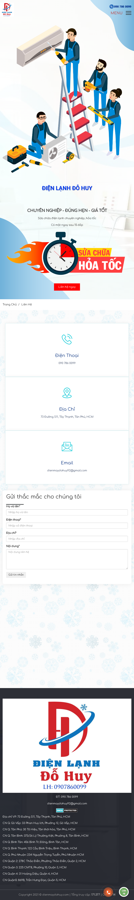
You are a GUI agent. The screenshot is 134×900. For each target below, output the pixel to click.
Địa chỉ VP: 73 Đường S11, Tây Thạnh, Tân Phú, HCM (36, 816)
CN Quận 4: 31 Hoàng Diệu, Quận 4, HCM (30, 873)
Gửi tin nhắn (16, 574)
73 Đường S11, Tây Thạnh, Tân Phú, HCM (67, 416)
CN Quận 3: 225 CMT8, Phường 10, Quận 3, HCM (34, 867)
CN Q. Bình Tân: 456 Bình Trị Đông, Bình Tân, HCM (35, 842)
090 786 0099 (67, 363)
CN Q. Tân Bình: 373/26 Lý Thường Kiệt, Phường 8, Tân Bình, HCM (45, 835)
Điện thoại (13, 519)
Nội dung (13, 546)
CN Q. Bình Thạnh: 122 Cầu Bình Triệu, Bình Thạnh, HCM (40, 848)
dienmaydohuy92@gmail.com (67, 470)
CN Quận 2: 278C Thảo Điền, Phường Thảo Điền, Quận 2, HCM (44, 861)
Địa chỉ (11, 533)
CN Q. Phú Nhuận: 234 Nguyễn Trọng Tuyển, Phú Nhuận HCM (43, 854)
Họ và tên (13, 506)
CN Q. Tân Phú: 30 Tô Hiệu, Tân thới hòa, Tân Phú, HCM (39, 829)
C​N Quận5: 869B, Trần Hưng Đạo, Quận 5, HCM (34, 880)
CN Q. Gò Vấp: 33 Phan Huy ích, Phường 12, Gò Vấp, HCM (40, 823)
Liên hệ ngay (67, 287)
